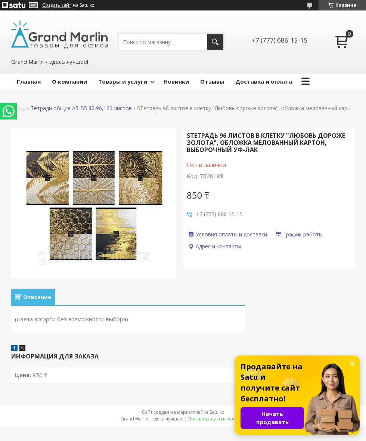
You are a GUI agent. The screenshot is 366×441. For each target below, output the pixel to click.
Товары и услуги (122, 81)
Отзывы (212, 81)
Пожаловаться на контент (216, 419)
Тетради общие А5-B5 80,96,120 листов (81, 108)
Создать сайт (56, 5)
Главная (29, 81)
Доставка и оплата (263, 81)
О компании (69, 81)
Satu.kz (217, 412)
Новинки (176, 81)
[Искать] (215, 42)
